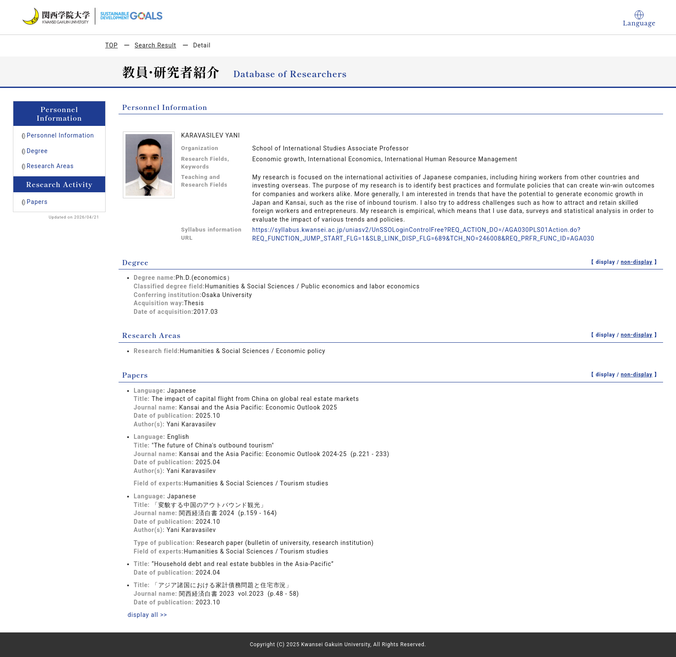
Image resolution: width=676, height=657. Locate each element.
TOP (111, 45)
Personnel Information (60, 135)
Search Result (155, 45)
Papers (37, 201)
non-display (636, 262)
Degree (37, 150)
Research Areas (50, 166)
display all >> (147, 614)
